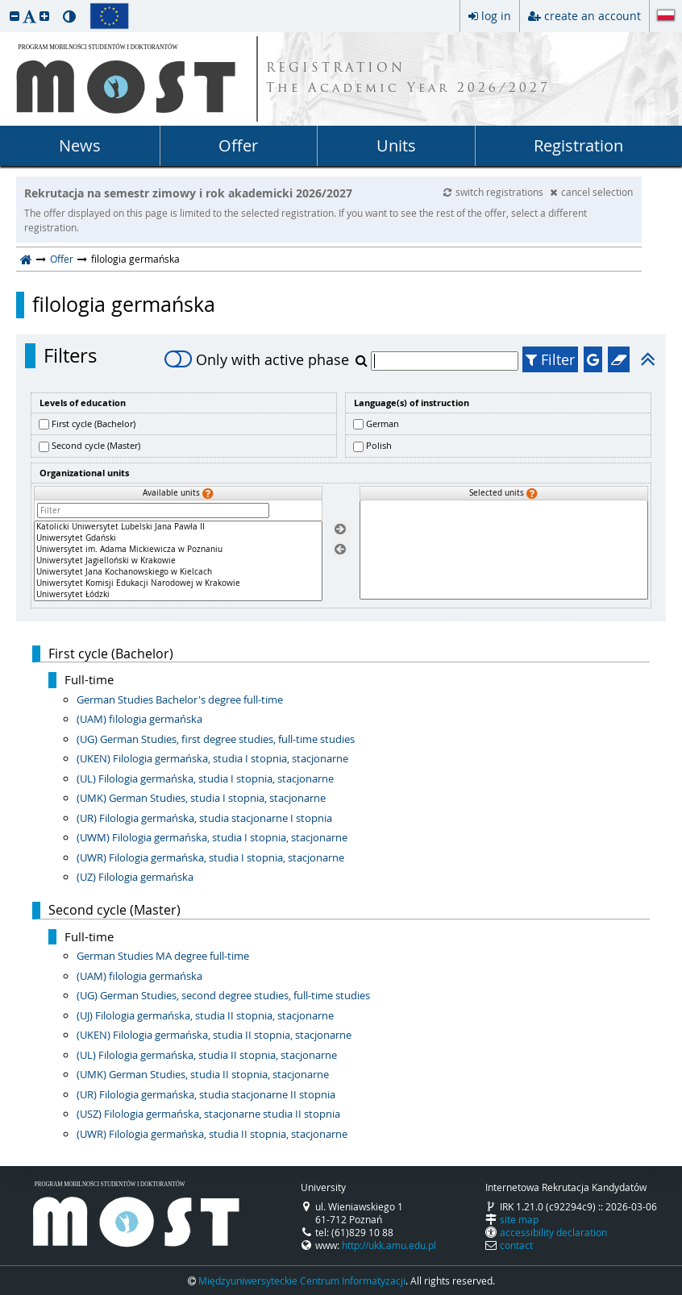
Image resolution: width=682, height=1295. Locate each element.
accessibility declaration (553, 1232)
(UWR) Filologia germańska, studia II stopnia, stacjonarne (212, 1134)
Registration (578, 145)
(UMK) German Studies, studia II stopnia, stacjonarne (203, 1074)
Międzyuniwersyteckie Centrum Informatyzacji (301, 1280)
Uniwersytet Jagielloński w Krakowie (178, 561)
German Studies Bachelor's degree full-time (180, 699)
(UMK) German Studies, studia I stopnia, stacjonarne (201, 798)
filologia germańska (123, 305)
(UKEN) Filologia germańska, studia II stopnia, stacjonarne (214, 1034)
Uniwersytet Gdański (178, 538)
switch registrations (494, 191)
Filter (550, 359)
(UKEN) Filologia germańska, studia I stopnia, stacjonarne (212, 758)
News (80, 145)
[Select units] (340, 530)
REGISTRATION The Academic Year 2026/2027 (408, 79)
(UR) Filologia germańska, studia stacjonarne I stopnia (204, 818)
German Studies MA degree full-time (163, 955)
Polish (379, 445)
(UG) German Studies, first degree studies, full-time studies (216, 739)
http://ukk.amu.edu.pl (389, 1245)
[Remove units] (340, 549)
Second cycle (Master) (96, 445)
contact (516, 1245)
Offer (238, 145)
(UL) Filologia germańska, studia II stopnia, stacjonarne (207, 1055)
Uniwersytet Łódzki (178, 594)
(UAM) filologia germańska (139, 719)
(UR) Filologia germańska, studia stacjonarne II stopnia (206, 1094)
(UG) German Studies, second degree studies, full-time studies (223, 995)
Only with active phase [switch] (256, 359)
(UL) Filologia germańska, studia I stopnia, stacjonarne (205, 778)
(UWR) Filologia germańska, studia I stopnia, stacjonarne (210, 857)
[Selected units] (504, 550)
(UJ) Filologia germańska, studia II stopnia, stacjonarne (205, 1015)
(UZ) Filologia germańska (135, 877)
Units (396, 145)
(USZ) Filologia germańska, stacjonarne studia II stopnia (208, 1113)
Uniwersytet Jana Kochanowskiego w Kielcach (178, 572)
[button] (14, 15)
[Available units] (178, 561)
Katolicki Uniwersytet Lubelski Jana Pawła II (178, 527)
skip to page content (4, 4)
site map (519, 1219)
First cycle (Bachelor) (93, 423)
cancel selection (591, 191)
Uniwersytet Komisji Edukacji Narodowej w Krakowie (178, 583)
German (382, 423)
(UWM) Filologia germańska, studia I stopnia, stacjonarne (212, 837)
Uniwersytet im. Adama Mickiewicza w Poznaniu (178, 549)
